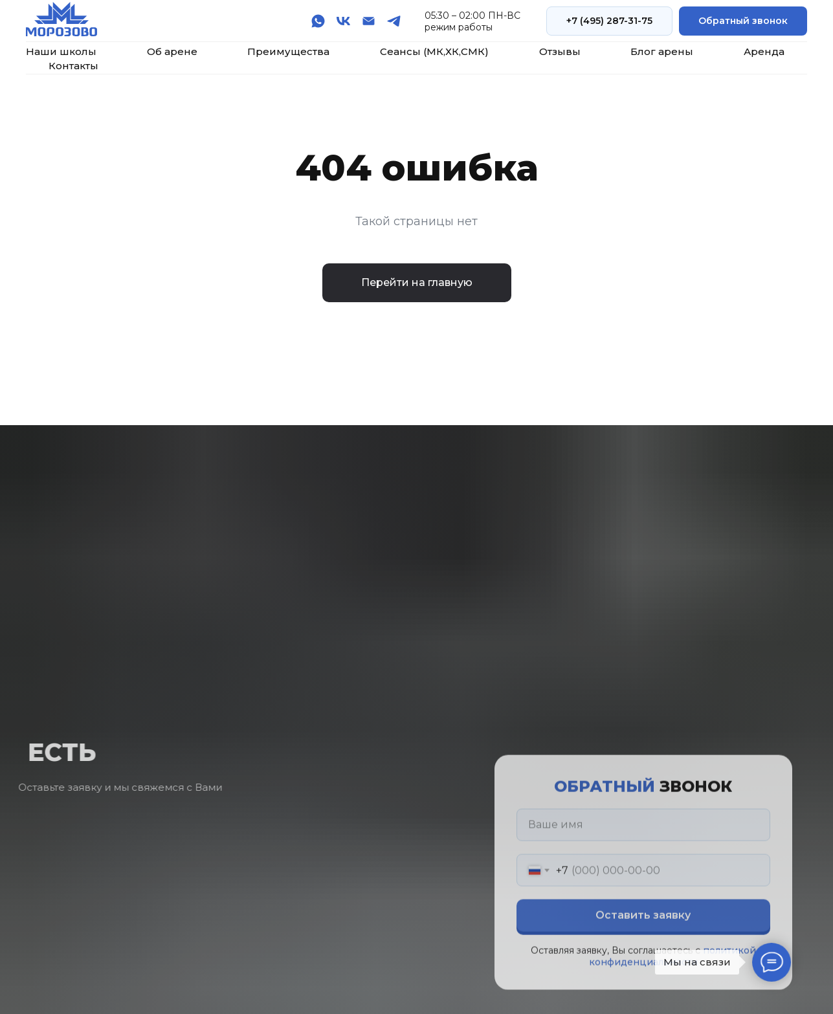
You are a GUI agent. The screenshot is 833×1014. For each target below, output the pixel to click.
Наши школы (61, 51)
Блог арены (661, 51)
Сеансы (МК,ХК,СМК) (434, 51)
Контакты (73, 66)
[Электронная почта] (369, 21)
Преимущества (288, 51)
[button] (743, 21)
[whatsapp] (318, 21)
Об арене (172, 51)
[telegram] (394, 21)
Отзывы (560, 51)
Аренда (764, 51)
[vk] (343, 21)
